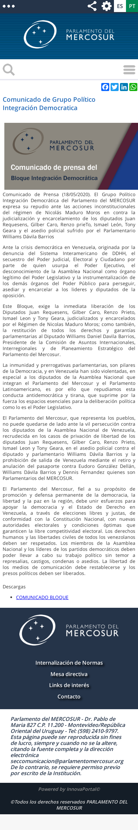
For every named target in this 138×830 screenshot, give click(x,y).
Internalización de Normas (69, 662)
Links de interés (69, 685)
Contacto (69, 696)
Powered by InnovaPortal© (69, 789)
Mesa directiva (69, 674)
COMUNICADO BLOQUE (42, 597)
